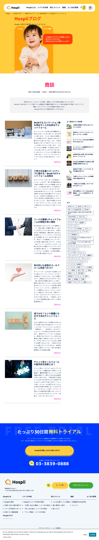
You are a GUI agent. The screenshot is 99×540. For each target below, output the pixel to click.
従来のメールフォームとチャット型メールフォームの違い (83, 133)
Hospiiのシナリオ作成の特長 (34, 502)
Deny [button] (85, 534)
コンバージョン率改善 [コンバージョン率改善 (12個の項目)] (75, 229)
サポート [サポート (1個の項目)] (87, 229)
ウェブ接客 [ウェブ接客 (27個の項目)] (71, 220)
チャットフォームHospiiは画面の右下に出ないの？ (83, 141)
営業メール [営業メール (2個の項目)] (71, 273)
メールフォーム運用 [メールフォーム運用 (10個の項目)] (74, 267)
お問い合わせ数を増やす (12, 505)
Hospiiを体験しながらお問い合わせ (47, 451)
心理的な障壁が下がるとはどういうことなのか (83, 126)
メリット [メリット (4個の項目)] (70, 261)
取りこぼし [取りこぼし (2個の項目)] (81, 270)
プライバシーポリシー (45, 528)
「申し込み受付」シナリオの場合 (35, 509)
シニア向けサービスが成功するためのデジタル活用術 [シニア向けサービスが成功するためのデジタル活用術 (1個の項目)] (79, 238)
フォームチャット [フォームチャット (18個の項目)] (73, 255)
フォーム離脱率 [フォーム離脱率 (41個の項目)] (87, 255)
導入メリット (55, 8)
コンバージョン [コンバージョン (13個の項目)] (73, 226)
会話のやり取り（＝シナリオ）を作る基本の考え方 (83, 170)
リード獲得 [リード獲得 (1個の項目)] (71, 270)
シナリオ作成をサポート (12, 509)
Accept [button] (92, 534)
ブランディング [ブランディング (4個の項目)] (72, 258)
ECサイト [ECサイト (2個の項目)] (87, 206)
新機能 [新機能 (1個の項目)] (76, 279)
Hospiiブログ (8, 516)
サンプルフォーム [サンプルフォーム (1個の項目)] (73, 232)
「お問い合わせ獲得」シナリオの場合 (37, 505)
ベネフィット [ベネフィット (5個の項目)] (85, 258)
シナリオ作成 (43, 8)
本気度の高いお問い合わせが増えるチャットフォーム (83, 155)
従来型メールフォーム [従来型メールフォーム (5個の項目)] (75, 276)
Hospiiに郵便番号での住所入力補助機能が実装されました (83, 163)
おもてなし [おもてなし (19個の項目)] (82, 217)
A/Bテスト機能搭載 (11, 512)
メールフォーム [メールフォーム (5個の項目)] (81, 261)
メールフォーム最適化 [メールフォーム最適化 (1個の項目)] (75, 264)
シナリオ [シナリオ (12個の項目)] (85, 232)
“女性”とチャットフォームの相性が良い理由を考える (83, 178)
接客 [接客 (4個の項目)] (69, 279)
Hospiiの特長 (9, 502)
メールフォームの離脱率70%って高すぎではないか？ (83, 148)
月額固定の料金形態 (79, 502)
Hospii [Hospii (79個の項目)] (86, 209)
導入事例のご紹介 (58, 505)
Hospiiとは (31, 8)
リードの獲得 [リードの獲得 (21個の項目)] (88, 267)
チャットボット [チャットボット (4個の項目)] (73, 249)
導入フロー (56, 509)
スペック (75, 505)
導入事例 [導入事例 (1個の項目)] (81, 273)
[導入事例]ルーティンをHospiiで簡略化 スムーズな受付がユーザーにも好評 (83, 193)
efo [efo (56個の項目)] (69, 209)
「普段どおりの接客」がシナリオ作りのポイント (83, 185)
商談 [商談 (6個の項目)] (89, 270)
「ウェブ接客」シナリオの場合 (34, 512)
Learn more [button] (7, 537)
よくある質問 (73, 8)
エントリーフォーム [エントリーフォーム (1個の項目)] (84, 220)
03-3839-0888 (52, 464)
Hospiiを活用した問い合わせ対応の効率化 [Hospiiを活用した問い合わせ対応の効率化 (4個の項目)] (79, 213)
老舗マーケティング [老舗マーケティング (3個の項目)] (74, 282)
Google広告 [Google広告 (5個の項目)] (77, 209)
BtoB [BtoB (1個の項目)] (79, 206)
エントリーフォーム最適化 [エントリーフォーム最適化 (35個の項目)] (76, 223)
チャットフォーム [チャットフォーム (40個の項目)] (83, 246)
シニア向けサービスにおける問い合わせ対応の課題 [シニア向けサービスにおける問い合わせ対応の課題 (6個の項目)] (79, 242)
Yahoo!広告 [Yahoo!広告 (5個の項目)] (72, 217)
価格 (64, 8)
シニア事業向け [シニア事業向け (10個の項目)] (73, 235)
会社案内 (58, 528)
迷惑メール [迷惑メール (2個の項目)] (86, 282)
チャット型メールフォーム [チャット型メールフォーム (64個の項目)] (76, 252)
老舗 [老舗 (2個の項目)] (82, 279)
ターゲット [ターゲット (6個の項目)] (71, 246)
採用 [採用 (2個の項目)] (86, 276)
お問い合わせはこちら (80, 485)
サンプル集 (60, 485)
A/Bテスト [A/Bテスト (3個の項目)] (71, 206)
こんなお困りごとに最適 (61, 502)
